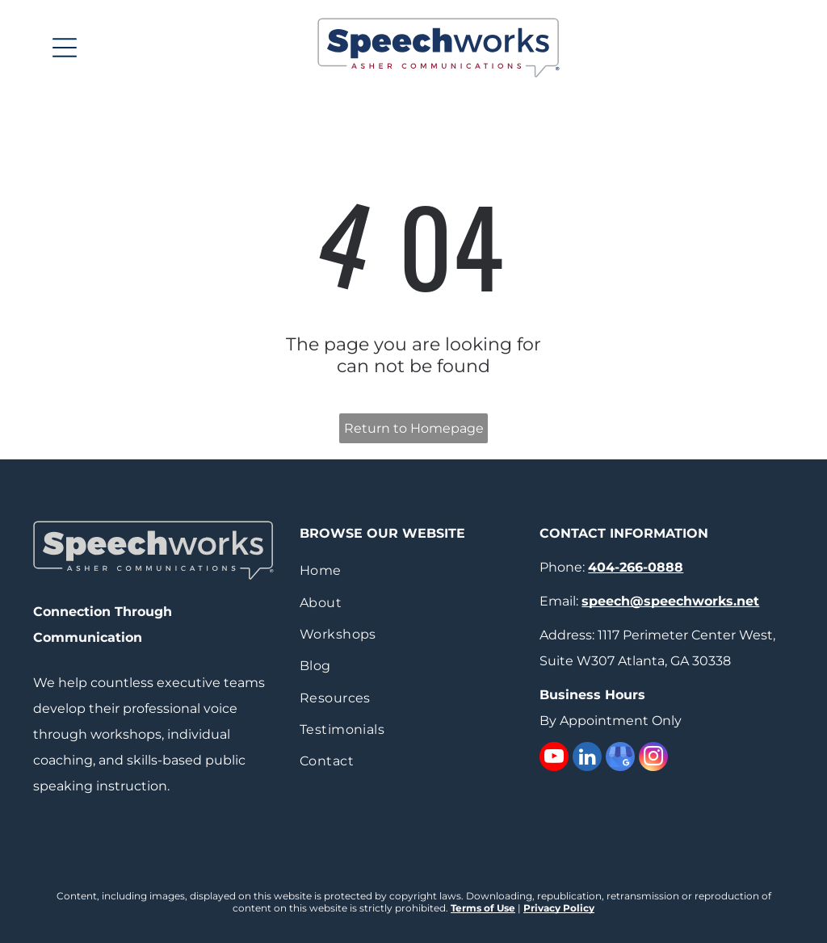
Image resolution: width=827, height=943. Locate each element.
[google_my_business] (620, 758)
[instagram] (653, 758)
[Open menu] (64, 48)
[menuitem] (413, 570)
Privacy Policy (558, 908)
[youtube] (554, 758)
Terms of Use (483, 908)
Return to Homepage (414, 428)
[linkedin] (587, 758)
